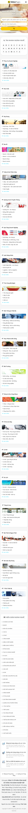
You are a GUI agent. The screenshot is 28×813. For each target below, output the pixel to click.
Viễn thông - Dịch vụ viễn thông (11, 325)
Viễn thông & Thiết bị (10, 311)
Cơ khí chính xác (7, 462)
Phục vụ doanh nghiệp (10, 61)
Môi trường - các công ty (9, 376)
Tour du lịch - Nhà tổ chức (10, 489)
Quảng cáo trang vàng (16, 752)
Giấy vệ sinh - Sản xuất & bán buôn (12, 186)
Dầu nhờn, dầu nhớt (8, 439)
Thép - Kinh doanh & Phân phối (11, 517)
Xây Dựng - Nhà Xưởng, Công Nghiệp (13, 131)
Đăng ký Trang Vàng (9, 774)
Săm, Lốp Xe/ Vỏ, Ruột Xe (9, 436)
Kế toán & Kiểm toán (8, 73)
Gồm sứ (5, 300)
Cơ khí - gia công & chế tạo (10, 459)
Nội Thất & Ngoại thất (10, 533)
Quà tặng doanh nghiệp (11, 227)
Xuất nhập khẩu (8, 255)
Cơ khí (5, 449)
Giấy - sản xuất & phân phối (10, 182)
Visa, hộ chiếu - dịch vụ (9, 494)
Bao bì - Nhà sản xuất (8, 154)
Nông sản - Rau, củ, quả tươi (10, 351)
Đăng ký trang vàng (16, 743)
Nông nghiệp (6, 692)
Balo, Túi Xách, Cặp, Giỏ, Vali (10, 244)
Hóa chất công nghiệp (9, 101)
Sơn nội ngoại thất (8, 577)
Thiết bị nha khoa (7, 605)
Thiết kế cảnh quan (8, 547)
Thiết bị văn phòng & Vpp (9, 719)
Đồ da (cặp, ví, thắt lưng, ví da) (11, 239)
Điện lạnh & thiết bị (8, 645)
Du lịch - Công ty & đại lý (9, 487)
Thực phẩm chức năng (9, 600)
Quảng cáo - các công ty (9, 209)
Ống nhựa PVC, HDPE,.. (9, 411)
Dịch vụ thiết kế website (15, 761)
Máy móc (5, 679)
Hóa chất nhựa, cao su (9, 105)
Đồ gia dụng (6, 648)
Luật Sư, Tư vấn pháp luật (10, 70)
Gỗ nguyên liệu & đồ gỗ (9, 665)
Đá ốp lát (5, 575)
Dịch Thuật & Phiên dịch (9, 75)
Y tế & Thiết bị (8, 588)
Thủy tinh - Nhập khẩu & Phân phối (12, 242)
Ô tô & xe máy (8, 422)
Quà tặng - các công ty (9, 237)
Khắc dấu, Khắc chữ (8, 78)
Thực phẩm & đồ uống (10, 338)
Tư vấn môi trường (8, 378)
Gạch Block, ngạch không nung (11, 573)
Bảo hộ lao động (7, 628)
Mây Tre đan (6, 295)
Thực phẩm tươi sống (8, 353)
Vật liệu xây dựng (9, 560)
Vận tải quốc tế (7, 267)
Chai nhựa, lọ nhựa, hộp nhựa (11, 406)
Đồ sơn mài (6, 297)
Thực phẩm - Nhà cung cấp (10, 348)
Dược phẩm (6, 598)
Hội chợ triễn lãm (7, 217)
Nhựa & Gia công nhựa (11, 394)
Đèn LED (5, 545)
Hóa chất (6, 89)
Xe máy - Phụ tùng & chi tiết (10, 434)
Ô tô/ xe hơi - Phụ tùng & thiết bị (11, 431)
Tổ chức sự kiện (7, 214)
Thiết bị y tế (6, 603)
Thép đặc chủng (7, 519)
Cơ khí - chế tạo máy (8, 464)
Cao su (5, 632)
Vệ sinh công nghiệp (8, 383)
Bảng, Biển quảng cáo (9, 212)
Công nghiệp (6, 638)
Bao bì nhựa (6, 159)
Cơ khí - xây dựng (7, 466)
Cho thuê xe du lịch (8, 492)
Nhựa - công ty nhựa (8, 404)
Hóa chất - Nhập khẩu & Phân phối (12, 98)
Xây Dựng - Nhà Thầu (8, 126)
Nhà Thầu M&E (7, 133)
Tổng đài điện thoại (8, 323)
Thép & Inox (7, 505)
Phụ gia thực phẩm (8, 355)
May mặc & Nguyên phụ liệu (10, 675)
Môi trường (7, 366)
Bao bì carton (6, 161)
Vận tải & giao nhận (8, 659)
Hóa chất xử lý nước (8, 103)
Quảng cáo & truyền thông (12, 200)
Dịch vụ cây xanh (7, 550)
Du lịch (6, 477)
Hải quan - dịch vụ (7, 272)
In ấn (4, 672)
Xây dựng (6, 116)
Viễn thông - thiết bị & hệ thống (11, 320)
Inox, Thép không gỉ (8, 515)
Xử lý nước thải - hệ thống (10, 381)
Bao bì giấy (6, 189)
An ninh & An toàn (8, 621)
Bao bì (5, 144)
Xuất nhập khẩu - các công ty (10, 265)
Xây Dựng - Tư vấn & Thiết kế (10, 128)
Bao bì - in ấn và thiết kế (9, 156)
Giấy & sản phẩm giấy (10, 172)
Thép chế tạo (6, 522)
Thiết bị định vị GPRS (8, 328)
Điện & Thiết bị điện (8, 642)
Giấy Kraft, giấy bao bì (9, 184)
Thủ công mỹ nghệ (9, 283)
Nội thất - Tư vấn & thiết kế (10, 542)
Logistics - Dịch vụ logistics (10, 270)
